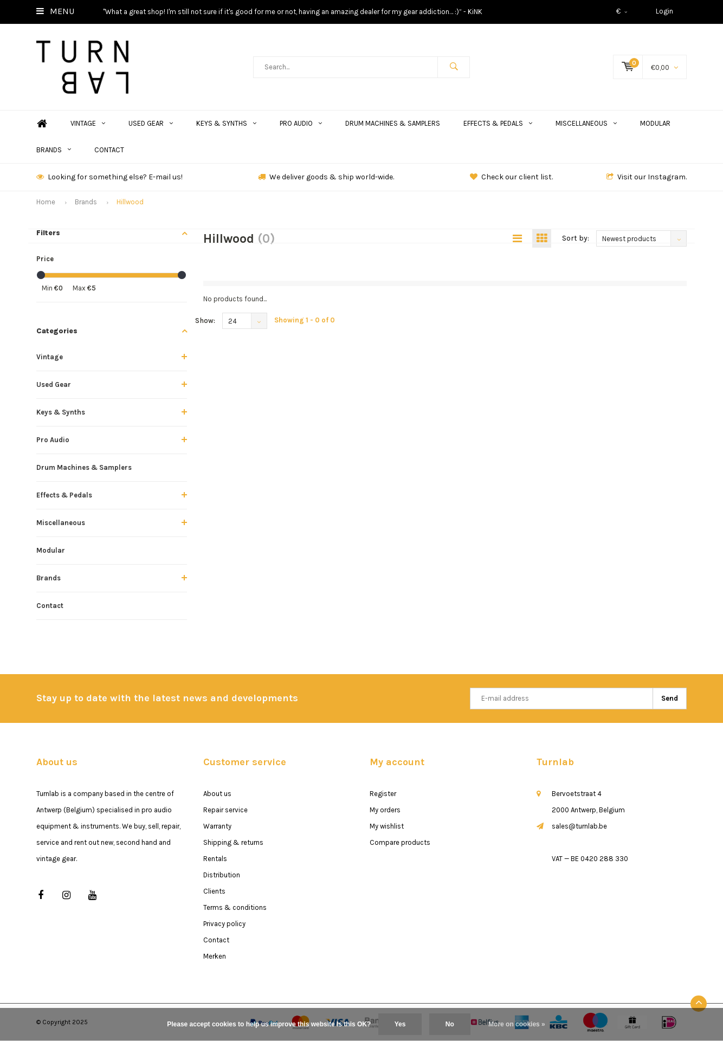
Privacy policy (224, 924)
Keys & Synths (226, 123)
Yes (400, 1024)
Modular (655, 123)
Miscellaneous (586, 123)
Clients (214, 891)
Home (41, 124)
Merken (214, 956)
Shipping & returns (233, 842)
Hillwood (130, 202)
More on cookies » (516, 1024)
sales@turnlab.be (579, 826)
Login (664, 11)
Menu (55, 11)
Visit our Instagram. (646, 177)
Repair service (225, 810)
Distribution (221, 875)
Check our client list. (511, 177)
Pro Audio (301, 123)
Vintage (87, 123)
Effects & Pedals (497, 123)
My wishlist (387, 826)
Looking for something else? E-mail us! (109, 177)
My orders (385, 810)
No (450, 1024)
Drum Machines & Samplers (392, 123)
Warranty (217, 826)
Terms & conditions (235, 907)
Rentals (215, 859)
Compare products (400, 842)
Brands (53, 150)
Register (383, 794)
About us (217, 794)
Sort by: (575, 238)
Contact (109, 150)
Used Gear (150, 123)
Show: (205, 320)
